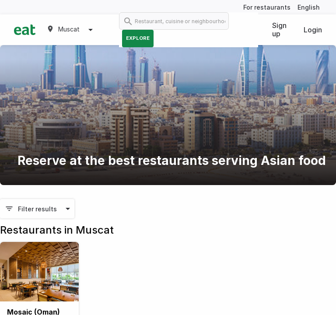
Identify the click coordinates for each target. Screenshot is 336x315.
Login (313, 29)
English (309, 7)
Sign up (279, 29)
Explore (138, 38)
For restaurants (266, 7)
